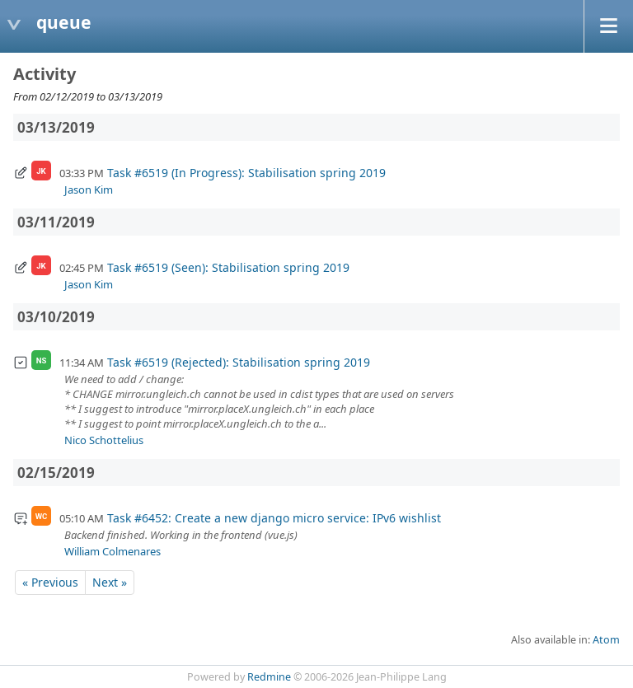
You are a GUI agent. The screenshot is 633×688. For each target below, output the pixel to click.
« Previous (50, 582)
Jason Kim (88, 189)
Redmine (269, 677)
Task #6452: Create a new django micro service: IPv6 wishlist (274, 518)
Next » (109, 582)
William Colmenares (112, 551)
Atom (606, 640)
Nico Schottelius (103, 440)
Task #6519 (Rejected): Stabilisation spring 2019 (238, 362)
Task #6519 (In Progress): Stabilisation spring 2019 (246, 172)
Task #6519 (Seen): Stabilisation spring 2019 (228, 267)
